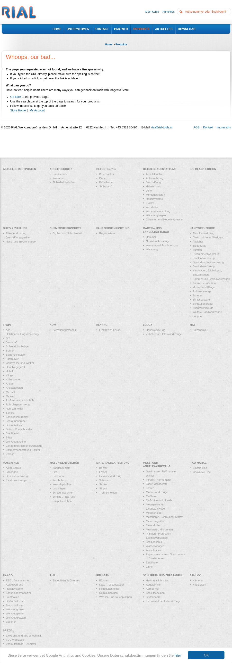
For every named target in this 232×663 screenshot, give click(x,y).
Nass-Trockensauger (158, 241)
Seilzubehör (106, 186)
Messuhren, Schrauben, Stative (164, 516)
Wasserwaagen (155, 546)
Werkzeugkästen (16, 617)
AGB (196, 127)
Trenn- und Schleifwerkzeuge (163, 601)
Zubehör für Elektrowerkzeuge (164, 334)
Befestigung (106, 169)
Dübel (102, 178)
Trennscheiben (108, 492)
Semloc (195, 575)
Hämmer (198, 580)
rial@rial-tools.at (161, 127)
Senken (103, 484)
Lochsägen (59, 488)
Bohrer (10, 350)
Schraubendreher (203, 303)
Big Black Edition (203, 169)
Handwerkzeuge (202, 228)
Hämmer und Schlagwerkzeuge (211, 278)
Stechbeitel (12, 433)
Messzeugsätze (155, 521)
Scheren (198, 295)
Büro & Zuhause (15, 228)
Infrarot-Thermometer (158, 479)
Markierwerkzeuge (157, 492)
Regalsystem (107, 233)
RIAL (53, 575)
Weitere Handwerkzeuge (207, 312)
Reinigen (102, 575)
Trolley (150, 202)
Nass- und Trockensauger (21, 241)
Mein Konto (152, 11)
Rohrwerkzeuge (202, 291)
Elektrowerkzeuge (109, 329)
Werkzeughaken (15, 609)
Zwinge (10, 454)
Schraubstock (14, 425)
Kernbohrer (59, 480)
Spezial (8, 630)
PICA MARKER (199, 462)
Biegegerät (199, 245)
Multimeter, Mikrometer (159, 529)
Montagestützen (155, 194)
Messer (10, 396)
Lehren (150, 488)
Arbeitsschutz (61, 169)
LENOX (147, 324)
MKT (193, 324)
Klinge (9, 375)
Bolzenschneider (16, 354)
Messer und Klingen (204, 287)
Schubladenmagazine (19, 592)
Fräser (103, 471)
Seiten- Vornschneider (19, 429)
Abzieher (198, 241)
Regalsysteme (154, 198)
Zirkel (149, 566)
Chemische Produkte (65, 228)
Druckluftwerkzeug (203, 258)
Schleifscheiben (155, 592)
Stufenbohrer (153, 597)
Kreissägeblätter (62, 484)
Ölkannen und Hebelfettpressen (165, 219)
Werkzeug (152, 249)
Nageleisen (199, 584)
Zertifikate (152, 562)
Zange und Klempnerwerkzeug (24, 445)
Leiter (149, 190)
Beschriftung (153, 182)
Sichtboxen (12, 597)
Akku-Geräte (13, 467)
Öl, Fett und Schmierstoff (67, 233)
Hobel (9, 371)
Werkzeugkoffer (15, 613)
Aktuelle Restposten (19, 169)
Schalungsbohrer (63, 492)
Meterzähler (153, 525)
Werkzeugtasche (16, 441)
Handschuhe (60, 174)
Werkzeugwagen (156, 215)
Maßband (151, 496)
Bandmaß (12, 342)
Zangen (197, 316)
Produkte (121, 44)
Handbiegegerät (15, 367)
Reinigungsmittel (109, 588)
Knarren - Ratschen (204, 283)
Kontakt (208, 127)
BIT (8, 338)
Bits (55, 471)
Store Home (18, 110)
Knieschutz (59, 178)
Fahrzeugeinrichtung (113, 228)
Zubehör (11, 621)
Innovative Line (202, 471)
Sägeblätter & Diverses (66, 580)
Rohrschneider (14, 408)
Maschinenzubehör (64, 462)
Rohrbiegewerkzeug (18, 404)
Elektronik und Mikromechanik (24, 635)
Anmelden (168, 11)
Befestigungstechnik (64, 329)
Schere (10, 412)
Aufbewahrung (154, 178)
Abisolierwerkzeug (203, 233)
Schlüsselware (201, 299)
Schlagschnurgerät (17, 416)
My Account (37, 110)
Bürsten (197, 249)
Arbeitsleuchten (155, 174)
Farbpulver (12, 358)
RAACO (8, 575)
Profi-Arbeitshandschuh (20, 400)
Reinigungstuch (108, 592)
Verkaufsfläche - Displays (21, 643)
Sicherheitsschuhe (63, 182)
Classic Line (200, 467)
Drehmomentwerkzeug (206, 253)
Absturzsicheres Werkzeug (208, 237)
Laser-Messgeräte (157, 483)
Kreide (10, 383)
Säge (9, 437)
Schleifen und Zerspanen (162, 575)
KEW (53, 324)
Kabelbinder (106, 182)
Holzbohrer (59, 476)
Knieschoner (13, 379)
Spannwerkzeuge (203, 307)
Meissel (10, 392)
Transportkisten (15, 605)
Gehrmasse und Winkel (20, 362)
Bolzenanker (106, 174)
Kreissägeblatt (14, 387)
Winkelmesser (154, 550)
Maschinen (11, 462)
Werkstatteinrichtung (158, 211)
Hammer (151, 236)
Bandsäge (12, 471)
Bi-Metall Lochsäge (17, 346)
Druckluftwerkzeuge (17, 476)
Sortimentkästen (15, 601)
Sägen (103, 488)
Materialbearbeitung (113, 462)
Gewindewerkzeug (204, 266)
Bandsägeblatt (61, 467)
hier (178, 655)
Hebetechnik (153, 186)
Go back (15, 97)
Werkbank (152, 207)
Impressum (224, 127)
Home (109, 44)
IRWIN (7, 324)
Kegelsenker (153, 584)
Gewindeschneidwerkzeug (208, 262)
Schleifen (104, 480)
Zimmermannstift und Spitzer (23, 449)
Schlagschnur (154, 541)
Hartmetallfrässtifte (157, 580)
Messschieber (154, 512)
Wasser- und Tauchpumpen (162, 245)
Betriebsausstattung (159, 169)
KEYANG (101, 324)
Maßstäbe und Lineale (159, 500)
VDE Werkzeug (15, 639)
